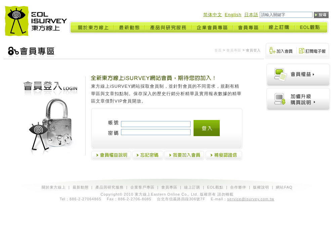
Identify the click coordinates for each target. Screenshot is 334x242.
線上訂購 (192, 187)
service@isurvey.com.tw (250, 199)
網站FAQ (284, 187)
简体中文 (212, 14)
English (233, 14)
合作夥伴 (238, 187)
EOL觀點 (215, 187)
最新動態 (81, 187)
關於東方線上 (54, 187)
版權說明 (261, 187)
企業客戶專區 (142, 187)
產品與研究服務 (109, 187)
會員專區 (233, 50)
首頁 (218, 50)
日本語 (251, 14)
